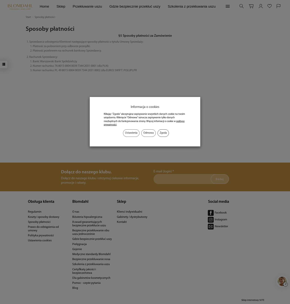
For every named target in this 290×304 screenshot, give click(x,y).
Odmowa (148, 133)
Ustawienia (131, 133)
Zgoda (163, 133)
